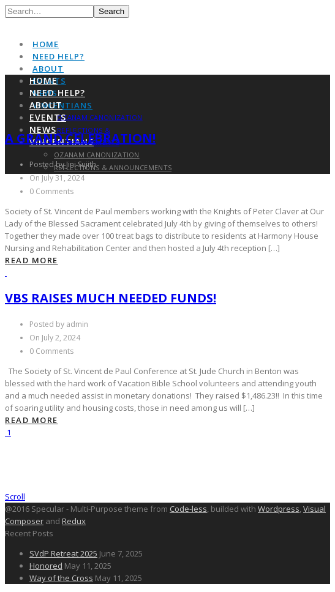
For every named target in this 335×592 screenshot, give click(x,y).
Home (45, 44)
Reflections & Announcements (112, 167)
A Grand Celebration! (80, 138)
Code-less (188, 508)
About (48, 68)
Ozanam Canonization (100, 117)
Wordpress (278, 508)
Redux (74, 520)
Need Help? (58, 56)
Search (111, 11)
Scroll (15, 496)
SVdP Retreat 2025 (63, 553)
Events (47, 117)
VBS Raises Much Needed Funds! (110, 298)
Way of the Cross (61, 577)
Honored (45, 565)
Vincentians (62, 105)
